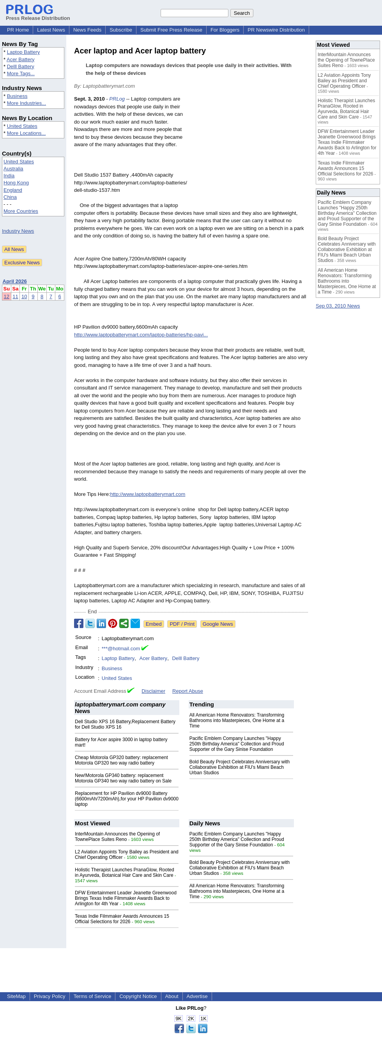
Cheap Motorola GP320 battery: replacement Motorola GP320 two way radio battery (121, 760)
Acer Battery (21, 59)
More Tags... (21, 73)
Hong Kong (16, 183)
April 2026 (15, 281)
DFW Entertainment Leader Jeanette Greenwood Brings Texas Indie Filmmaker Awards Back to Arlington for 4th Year (126, 898)
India (9, 176)
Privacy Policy (49, 996)
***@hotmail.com (121, 648)
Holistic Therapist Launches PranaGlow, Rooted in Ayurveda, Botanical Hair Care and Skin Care (124, 872)
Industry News (18, 231)
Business (17, 96)
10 (24, 296)
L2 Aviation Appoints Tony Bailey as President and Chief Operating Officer (344, 81)
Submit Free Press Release (171, 30)
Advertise (197, 996)
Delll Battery (20, 66)
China (10, 197)
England (13, 190)
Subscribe (121, 30)
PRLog (117, 99)
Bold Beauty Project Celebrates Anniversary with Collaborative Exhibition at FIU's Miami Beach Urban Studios (239, 767)
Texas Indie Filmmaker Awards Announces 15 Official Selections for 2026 (122, 918)
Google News (218, 624)
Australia (13, 169)
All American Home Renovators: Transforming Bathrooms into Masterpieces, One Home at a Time (236, 720)
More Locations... (26, 133)
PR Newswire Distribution (276, 30)
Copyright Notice (138, 996)
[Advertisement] (249, 152)
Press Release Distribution (38, 15)
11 (15, 296)
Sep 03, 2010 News (338, 306)
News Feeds (87, 30)
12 (6, 296)
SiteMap (16, 996)
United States (22, 126)
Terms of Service (92, 996)
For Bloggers (224, 30)
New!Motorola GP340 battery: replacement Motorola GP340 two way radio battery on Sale (123, 778)
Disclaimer (153, 691)
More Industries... (26, 103)
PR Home (18, 30)
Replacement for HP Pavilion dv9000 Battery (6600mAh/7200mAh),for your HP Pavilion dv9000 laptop (127, 799)
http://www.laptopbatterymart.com (147, 494)
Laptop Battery (23, 52)
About (172, 996)
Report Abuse (187, 691)
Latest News (51, 30)
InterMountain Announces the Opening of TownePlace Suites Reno (117, 836)
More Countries (21, 211)
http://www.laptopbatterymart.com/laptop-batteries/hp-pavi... (141, 335)
